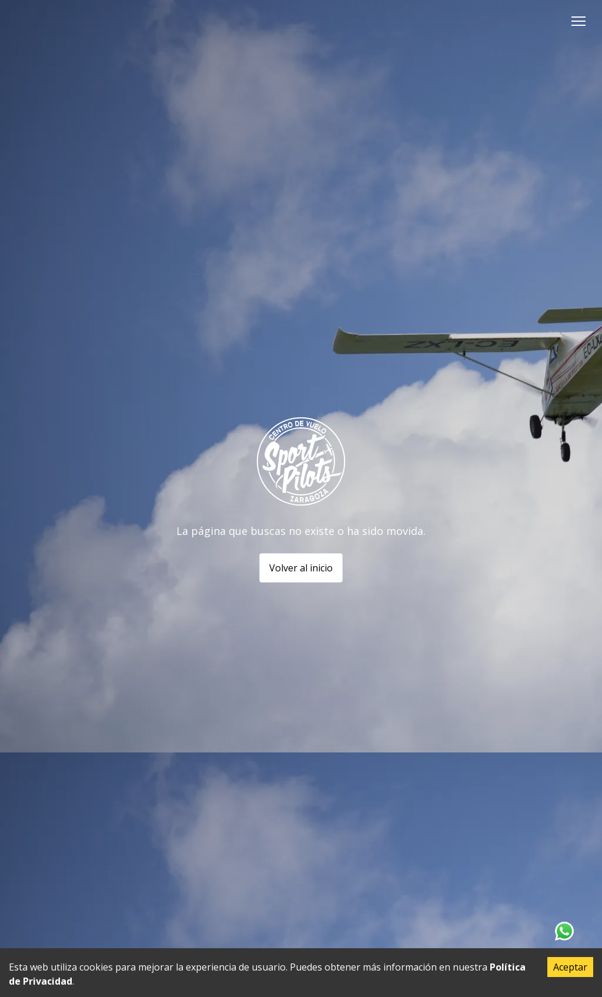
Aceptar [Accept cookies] (570, 967)
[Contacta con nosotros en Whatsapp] (564, 931)
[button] (578, 21)
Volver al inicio (301, 567)
